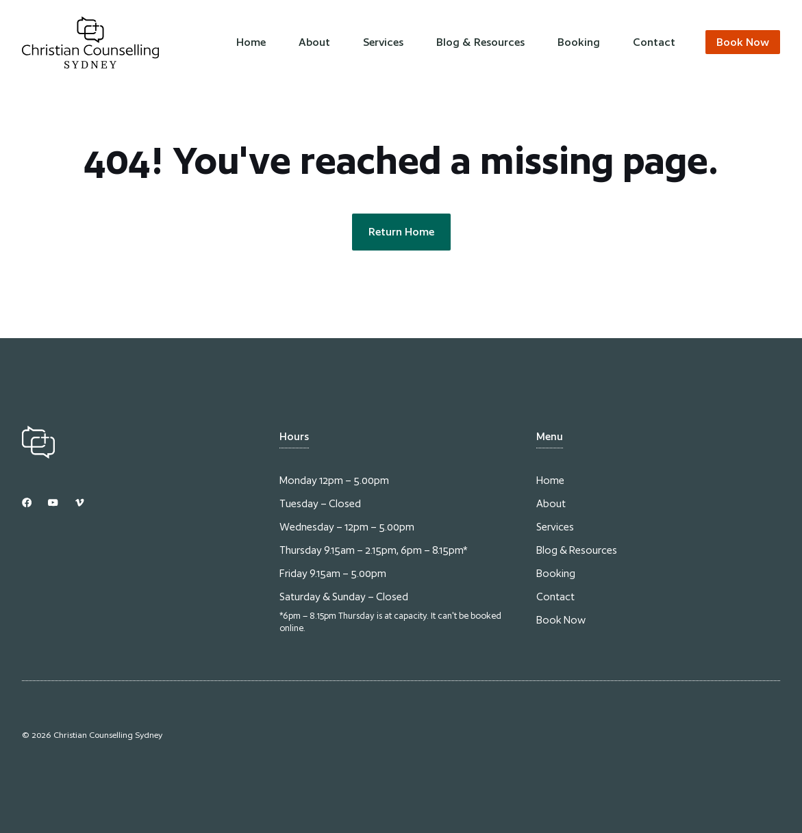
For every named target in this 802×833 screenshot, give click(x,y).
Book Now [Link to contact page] (742, 42)
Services (383, 42)
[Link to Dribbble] (79, 502)
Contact (654, 42)
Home (251, 42)
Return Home (401, 231)
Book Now (561, 620)
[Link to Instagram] (27, 502)
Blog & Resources (480, 42)
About (314, 42)
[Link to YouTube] (53, 502)
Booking (578, 42)
